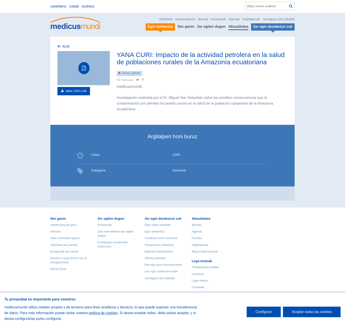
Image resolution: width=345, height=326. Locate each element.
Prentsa (197, 238)
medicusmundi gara (63, 225)
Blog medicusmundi (205, 251)
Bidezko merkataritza (158, 251)
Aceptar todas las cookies (312, 312)
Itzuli (66, 46)
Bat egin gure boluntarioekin (163, 264)
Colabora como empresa (161, 238)
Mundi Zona (58, 269)
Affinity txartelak (155, 258)
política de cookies (103, 313)
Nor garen (186, 26)
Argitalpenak (251, 19)
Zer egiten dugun (211, 26)
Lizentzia (198, 274)
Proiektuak (104, 225)
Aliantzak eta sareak (63, 245)
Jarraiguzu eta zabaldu (278, 19)
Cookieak (198, 287)
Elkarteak (165, 19)
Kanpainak (218, 19)
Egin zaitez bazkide (157, 225)
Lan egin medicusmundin (161, 271)
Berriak (203, 19)
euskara (88, 6)
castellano (58, 6)
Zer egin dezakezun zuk (163, 218)
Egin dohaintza (154, 231)
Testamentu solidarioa (159, 245)
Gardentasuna (185, 19)
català (74, 6)
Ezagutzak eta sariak (64, 251)
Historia (55, 231)
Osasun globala (131, 73)
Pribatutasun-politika (205, 267)
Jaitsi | (75, 91)
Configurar (263, 312)
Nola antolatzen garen (65, 238)
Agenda (234, 19)
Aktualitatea (238, 26)
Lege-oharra (200, 280)
